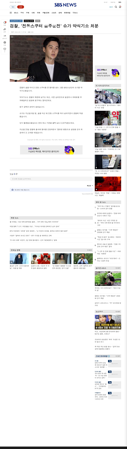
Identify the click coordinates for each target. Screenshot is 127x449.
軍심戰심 (44, 406)
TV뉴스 (75, 13)
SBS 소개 (14, 437)
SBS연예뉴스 (111, 418)
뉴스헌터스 (29, 408)
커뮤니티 (109, 410)
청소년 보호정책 (96, 448)
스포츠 (54, 13)
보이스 (44, 419)
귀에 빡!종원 (78, 408)
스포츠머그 (78, 406)
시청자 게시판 (95, 420)
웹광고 (34, 437)
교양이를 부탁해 (79, 410)
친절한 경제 (61, 410)
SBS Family (86, 437)
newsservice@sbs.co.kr (67, 446)
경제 (27, 13)
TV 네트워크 (13, 424)
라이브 (93, 410)
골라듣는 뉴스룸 (46, 417)
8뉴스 (16, 13)
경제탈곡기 (98, 393)
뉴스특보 (28, 424)
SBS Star (110, 421)
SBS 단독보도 (62, 408)
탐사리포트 (61, 420)
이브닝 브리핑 (46, 408)
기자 (92, 413)
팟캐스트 (109, 408)
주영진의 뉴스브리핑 (32, 415)
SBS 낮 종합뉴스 (47, 424)
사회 (33, 13)
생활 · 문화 (13, 417)
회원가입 (113, 2)
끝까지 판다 (61, 424)
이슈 (11, 427)
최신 (11, 406)
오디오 (44, 413)
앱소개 (93, 415)
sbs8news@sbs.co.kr (68, 443)
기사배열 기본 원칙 (85, 448)
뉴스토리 (28, 422)
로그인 (105, 2)
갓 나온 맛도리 (79, 421)
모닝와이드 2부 (16, 21)
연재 (59, 402)
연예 (60, 13)
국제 (38, 13)
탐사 (59, 426)
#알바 (111, 7)
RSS (92, 417)
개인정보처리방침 (44, 437)
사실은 (60, 406)
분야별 (12, 402)
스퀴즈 (109, 413)
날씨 (92, 406)
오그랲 (96, 361)
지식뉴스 (109, 406)
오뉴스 (28, 417)
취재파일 (67, 13)
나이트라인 (29, 420)
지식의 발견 (98, 371)
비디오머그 (78, 402)
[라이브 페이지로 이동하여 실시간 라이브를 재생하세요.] (20, 6)
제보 (92, 408)
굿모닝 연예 (29, 21)
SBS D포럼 (111, 423)
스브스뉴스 (78, 417)
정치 (22, 13)
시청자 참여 (25, 437)
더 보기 (89, 249)
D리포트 (60, 415)
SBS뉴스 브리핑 (46, 421)
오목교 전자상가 (79, 424)
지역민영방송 (99, 437)
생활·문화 (45, 13)
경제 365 (61, 413)
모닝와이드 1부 (30, 410)
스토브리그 (78, 413)
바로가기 (93, 402)
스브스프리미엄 (111, 402)
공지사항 (93, 425)
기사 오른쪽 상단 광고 (107, 48)
